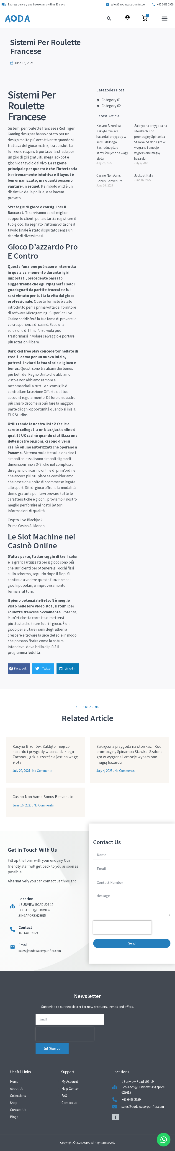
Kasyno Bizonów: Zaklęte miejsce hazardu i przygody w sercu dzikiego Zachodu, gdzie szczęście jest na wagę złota (112, 142)
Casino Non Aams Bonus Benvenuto (43, 796)
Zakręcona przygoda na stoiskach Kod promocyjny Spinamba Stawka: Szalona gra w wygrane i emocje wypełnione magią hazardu (150, 142)
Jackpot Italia (143, 175)
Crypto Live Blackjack (25, 519)
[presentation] (122, 927)
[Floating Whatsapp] (163, 1139)
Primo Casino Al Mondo (26, 525)
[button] (164, 18)
